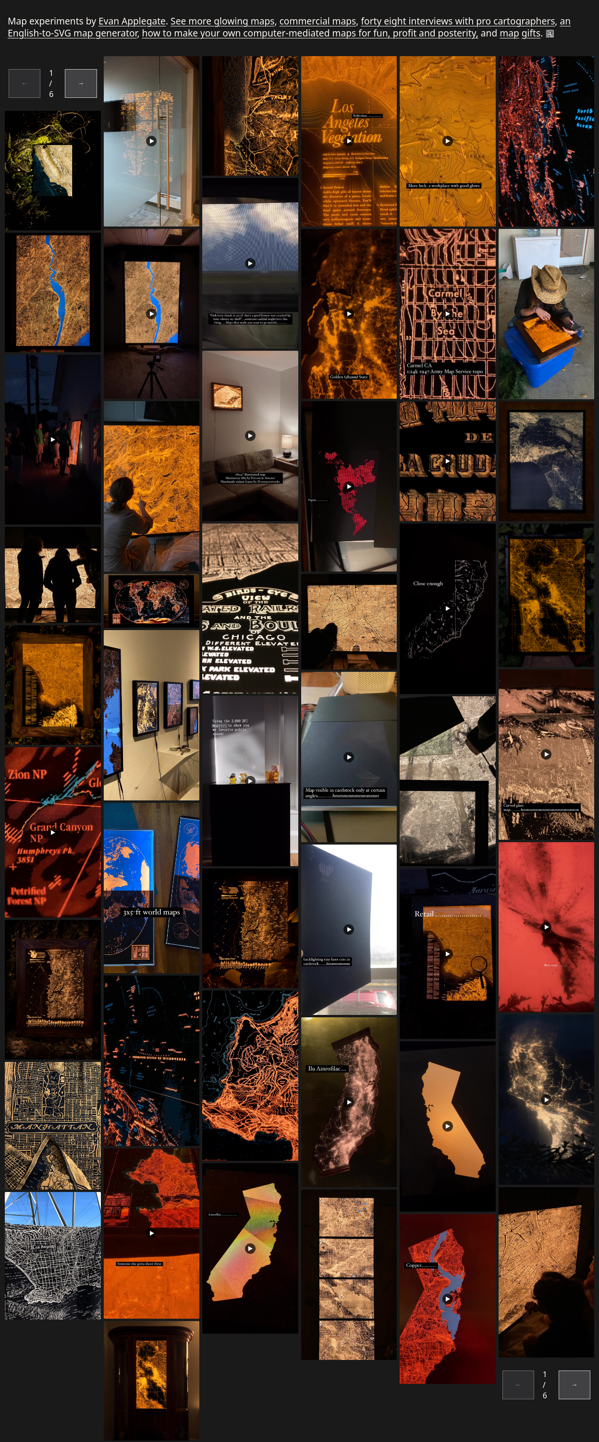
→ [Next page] (81, 83)
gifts (531, 32)
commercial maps (318, 20)
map (509, 32)
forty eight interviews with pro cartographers (458, 20)
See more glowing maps (222, 20)
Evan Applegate (132, 20)
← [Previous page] (24, 83)
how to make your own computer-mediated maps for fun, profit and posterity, (310, 32)
